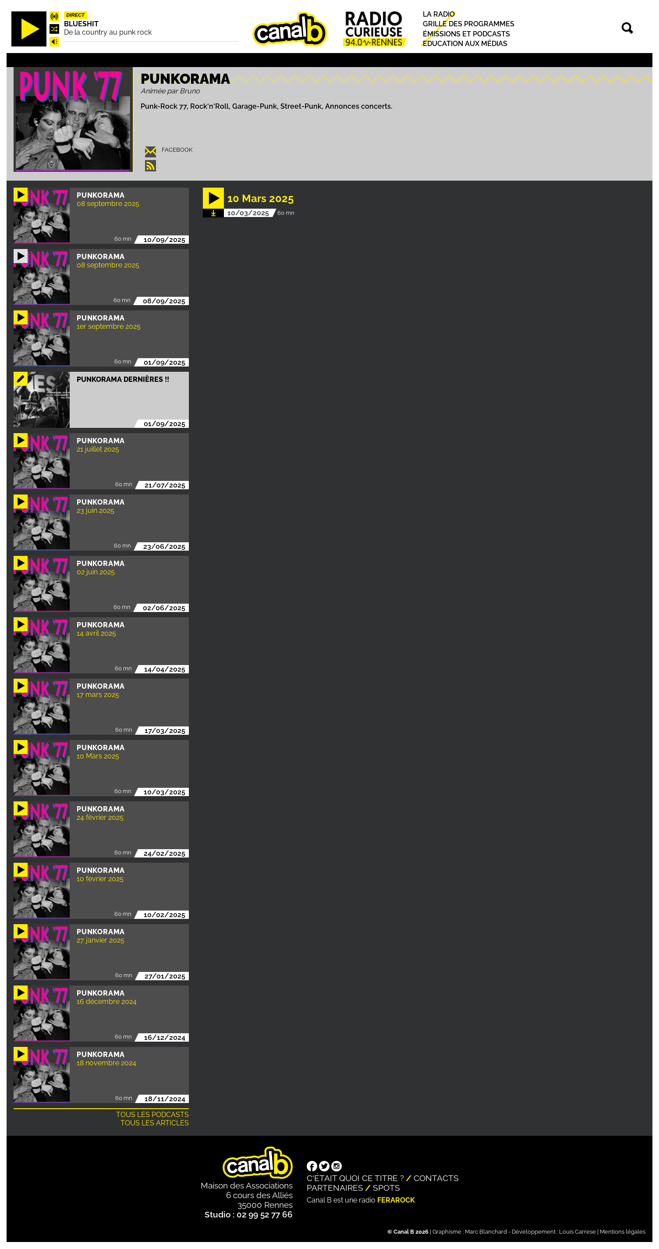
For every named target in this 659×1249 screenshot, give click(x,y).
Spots (386, 1187)
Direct (75, 15)
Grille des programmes (468, 24)
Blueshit (81, 24)
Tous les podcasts (152, 1114)
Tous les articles (154, 1123)
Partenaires (335, 1187)
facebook (177, 149)
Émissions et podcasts (466, 34)
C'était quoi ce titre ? (355, 1178)
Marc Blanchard (486, 1231)
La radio (439, 14)
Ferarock (396, 1200)
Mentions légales (622, 1231)
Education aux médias (465, 43)
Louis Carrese (577, 1231)
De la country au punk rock (108, 32)
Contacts (436, 1178)
